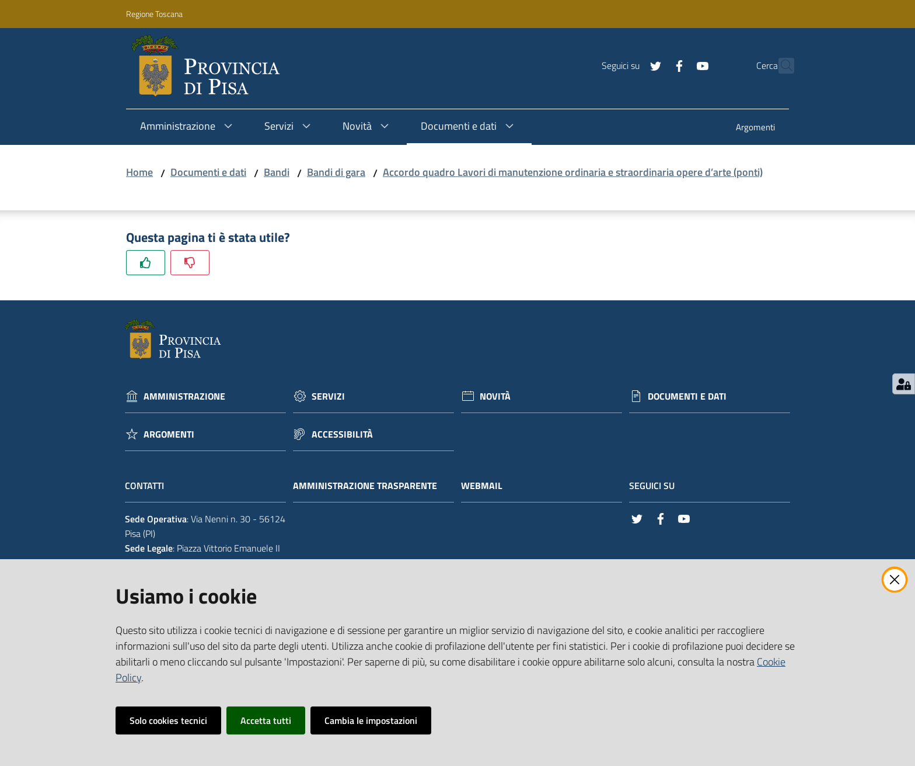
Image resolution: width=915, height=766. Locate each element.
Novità (495, 396)
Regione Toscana (154, 14)
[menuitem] (755, 128)
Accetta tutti (265, 720)
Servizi (328, 396)
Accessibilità (342, 434)
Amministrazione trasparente (371, 486)
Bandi (276, 172)
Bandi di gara (336, 172)
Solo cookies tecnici (168, 720)
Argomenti (169, 434)
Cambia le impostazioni (370, 720)
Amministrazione (184, 396)
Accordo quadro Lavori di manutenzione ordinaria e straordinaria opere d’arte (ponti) (573, 172)
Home (139, 172)
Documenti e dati (208, 172)
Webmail (487, 486)
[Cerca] (780, 66)
